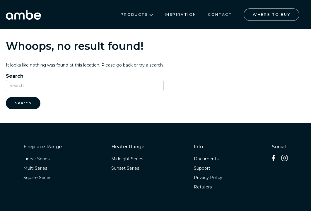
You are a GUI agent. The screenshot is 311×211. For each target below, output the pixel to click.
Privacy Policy (208, 177)
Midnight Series (127, 158)
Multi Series (35, 168)
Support (202, 168)
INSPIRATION (180, 14)
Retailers (203, 187)
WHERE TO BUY (271, 14)
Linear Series (36, 158)
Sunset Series (125, 168)
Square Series (37, 177)
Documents (206, 158)
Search (14, 76)
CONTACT (220, 14)
